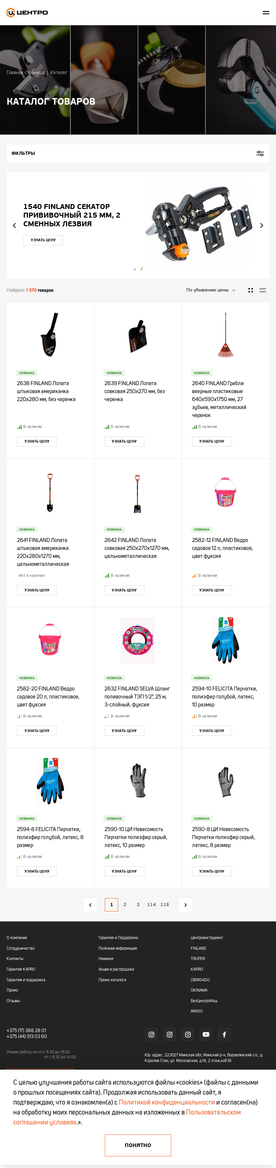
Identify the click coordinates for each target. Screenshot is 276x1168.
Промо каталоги (112, 980)
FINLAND (198, 949)
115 (164, 905)
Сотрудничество (20, 949)
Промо (12, 991)
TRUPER (198, 959)
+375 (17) (15, 1030)
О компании (17, 938)
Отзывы (13, 1001)
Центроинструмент (207, 938)
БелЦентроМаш (204, 1001)
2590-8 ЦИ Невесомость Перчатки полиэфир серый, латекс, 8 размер (223, 837)
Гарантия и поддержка (26, 980)
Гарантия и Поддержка (118, 938)
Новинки (106, 959)
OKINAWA (199, 991)
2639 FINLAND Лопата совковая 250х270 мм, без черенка (134, 391)
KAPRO (197, 970)
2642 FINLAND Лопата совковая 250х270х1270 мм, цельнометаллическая (137, 548)
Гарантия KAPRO (21, 970)
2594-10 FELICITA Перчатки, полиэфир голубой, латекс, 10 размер (224, 697)
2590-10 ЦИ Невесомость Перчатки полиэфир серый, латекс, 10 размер (136, 837)
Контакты (15, 959)
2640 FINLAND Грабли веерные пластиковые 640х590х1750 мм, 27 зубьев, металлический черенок (219, 399)
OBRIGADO (200, 980)
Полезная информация (118, 949)
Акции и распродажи (116, 970)
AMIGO (197, 1011)
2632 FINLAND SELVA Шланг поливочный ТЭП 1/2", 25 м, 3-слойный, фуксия (137, 697)
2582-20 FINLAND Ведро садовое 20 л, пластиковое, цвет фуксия (48, 697)
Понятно (138, 1145)
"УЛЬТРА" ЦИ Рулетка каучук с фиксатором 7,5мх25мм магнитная (55, 215)
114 (151, 905)
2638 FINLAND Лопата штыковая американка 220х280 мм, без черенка (46, 391)
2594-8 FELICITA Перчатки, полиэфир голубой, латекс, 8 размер (50, 837)
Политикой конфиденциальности (167, 1103)
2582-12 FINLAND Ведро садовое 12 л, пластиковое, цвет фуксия (222, 548)
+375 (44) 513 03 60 (27, 1036)
